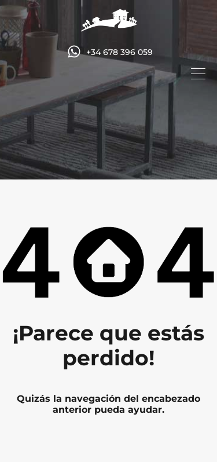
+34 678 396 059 (119, 52)
